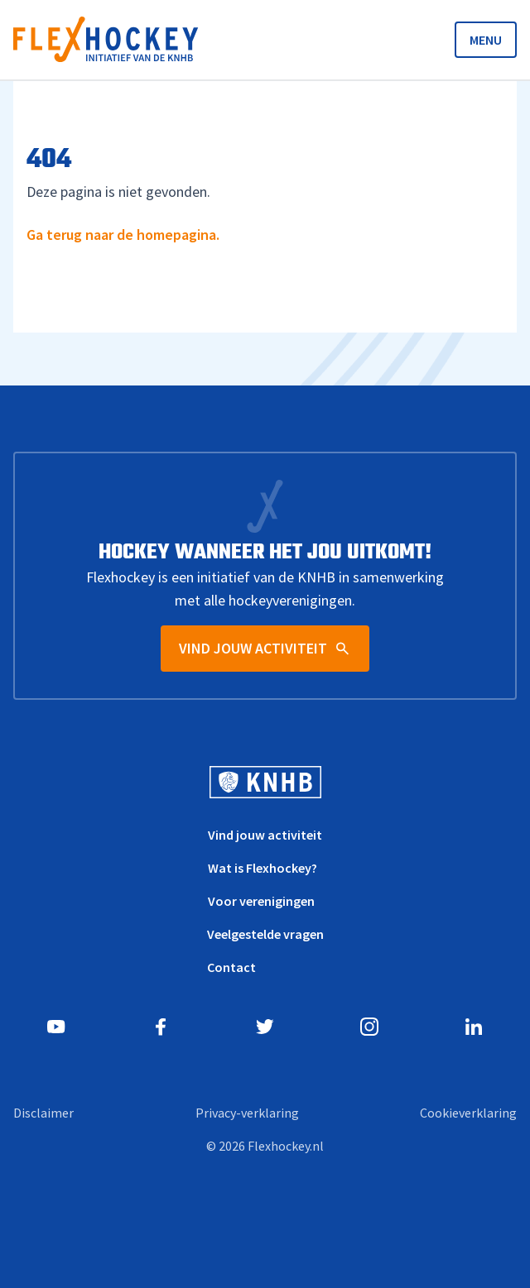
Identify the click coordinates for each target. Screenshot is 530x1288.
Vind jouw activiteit (265, 834)
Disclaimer (43, 1112)
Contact (231, 967)
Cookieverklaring (468, 1112)
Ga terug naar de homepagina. (122, 234)
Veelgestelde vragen (265, 934)
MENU (486, 39)
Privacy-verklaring (247, 1112)
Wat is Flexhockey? (262, 867)
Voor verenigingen (261, 901)
